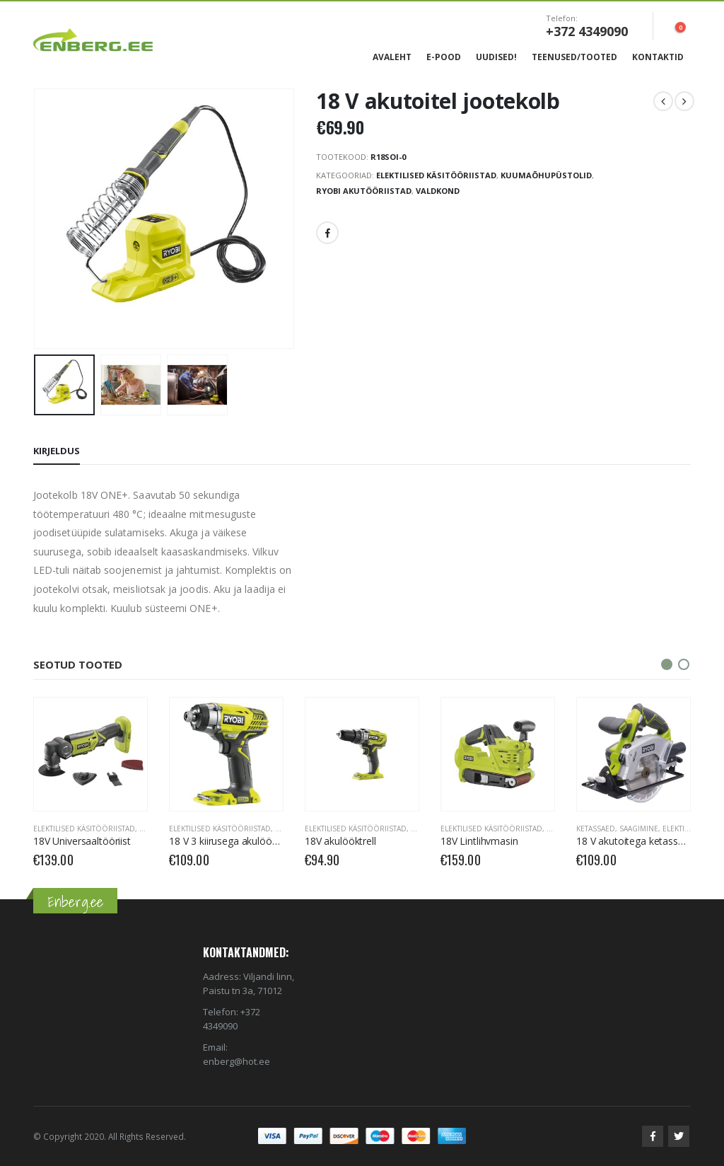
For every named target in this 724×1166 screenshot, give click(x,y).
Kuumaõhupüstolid (546, 175)
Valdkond (438, 190)
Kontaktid (658, 57)
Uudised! (496, 57)
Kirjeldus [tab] (56, 450)
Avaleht (392, 57)
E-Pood (443, 57)
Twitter (678, 1136)
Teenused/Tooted (574, 57)
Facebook (327, 232)
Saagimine (638, 828)
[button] (666, 664)
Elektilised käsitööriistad (436, 175)
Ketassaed (595, 828)
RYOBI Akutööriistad (363, 190)
